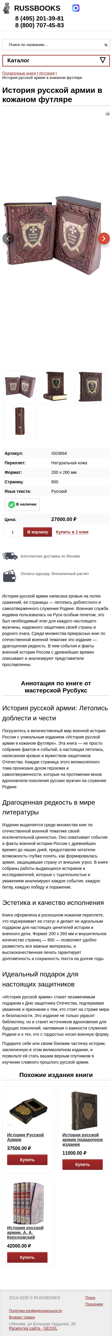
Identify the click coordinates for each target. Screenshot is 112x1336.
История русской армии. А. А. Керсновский (25, 1232)
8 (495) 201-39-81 (39, 18)
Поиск (90, 1298)
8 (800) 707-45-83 (39, 25)
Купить (27, 1159)
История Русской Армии (25, 1137)
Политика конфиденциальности (35, 1311)
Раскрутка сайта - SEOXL (33, 1328)
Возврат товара (22, 1317)
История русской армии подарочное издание (82, 1139)
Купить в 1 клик (72, 532)
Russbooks (37, 8)
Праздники (94, 1304)
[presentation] (8, 238)
